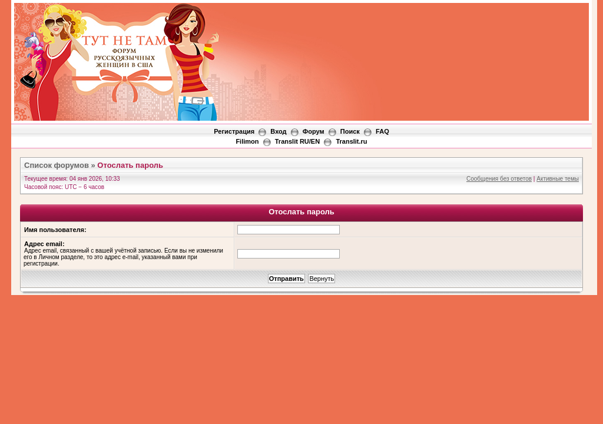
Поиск (350, 131)
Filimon (247, 141)
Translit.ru (351, 141)
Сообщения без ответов (499, 178)
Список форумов (56, 165)
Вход (278, 131)
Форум (313, 131)
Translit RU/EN (297, 141)
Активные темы (557, 178)
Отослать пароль (130, 165)
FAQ (382, 131)
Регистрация (234, 131)
